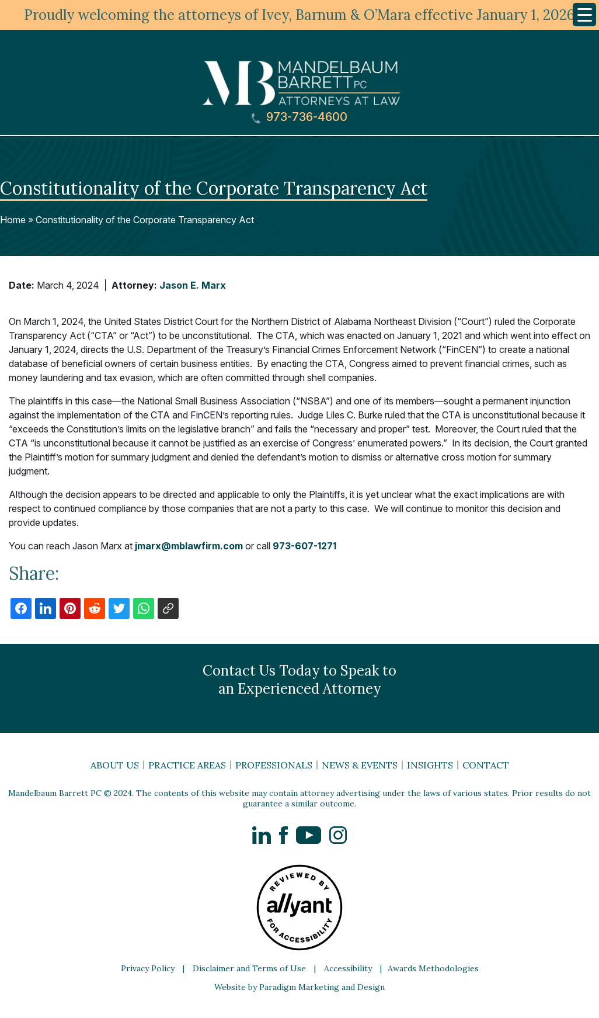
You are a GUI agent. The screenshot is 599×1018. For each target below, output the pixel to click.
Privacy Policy (148, 968)
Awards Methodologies (433, 968)
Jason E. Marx (192, 285)
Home (13, 220)
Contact (485, 765)
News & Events (360, 765)
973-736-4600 (299, 117)
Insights (430, 765)
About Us (114, 765)
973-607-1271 (304, 546)
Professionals (273, 765)
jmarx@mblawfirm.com (189, 546)
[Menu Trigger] (584, 14)
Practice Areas (187, 765)
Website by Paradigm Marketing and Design (299, 987)
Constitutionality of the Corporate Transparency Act (145, 220)
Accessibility (348, 968)
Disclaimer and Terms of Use (249, 968)
